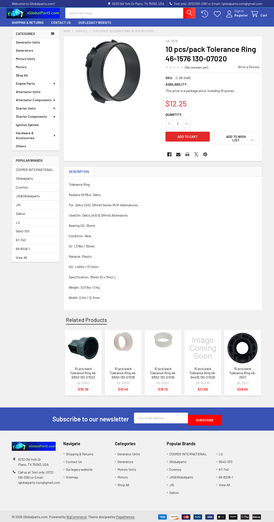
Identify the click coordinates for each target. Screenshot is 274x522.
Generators (24, 54)
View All (21, 261)
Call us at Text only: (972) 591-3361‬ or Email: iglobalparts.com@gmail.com (39, 476)
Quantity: (173, 118)
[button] (235, 142)
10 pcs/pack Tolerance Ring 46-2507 (242, 373)
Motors (21, 71)
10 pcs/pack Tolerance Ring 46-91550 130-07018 (123, 373)
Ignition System (27, 129)
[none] (113, 90)
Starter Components (36, 120)
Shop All (22, 79)
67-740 (21, 244)
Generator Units (28, 46)
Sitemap (72, 476)
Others (21, 150)
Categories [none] (25, 37)
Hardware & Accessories (36, 139)
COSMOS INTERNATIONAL (34, 173)
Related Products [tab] (86, 321)
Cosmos (22, 191)
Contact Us (61, 26)
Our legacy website (94, 26)
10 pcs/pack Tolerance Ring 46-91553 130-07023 (83, 373)
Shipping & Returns (27, 26)
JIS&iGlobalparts (28, 200)
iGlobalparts (24, 182)
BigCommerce (76, 516)
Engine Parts (36, 87)
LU (18, 226)
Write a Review (248, 71)
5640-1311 (22, 235)
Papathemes (125, 516)
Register (236, 18)
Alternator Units (28, 96)
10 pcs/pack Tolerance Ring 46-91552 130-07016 (163, 373)
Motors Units (25, 63)
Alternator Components (36, 104)
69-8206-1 (23, 252)
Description (79, 172)
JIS (18, 209)
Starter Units (36, 112)
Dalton (20, 217)
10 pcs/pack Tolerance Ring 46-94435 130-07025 (202, 373)
